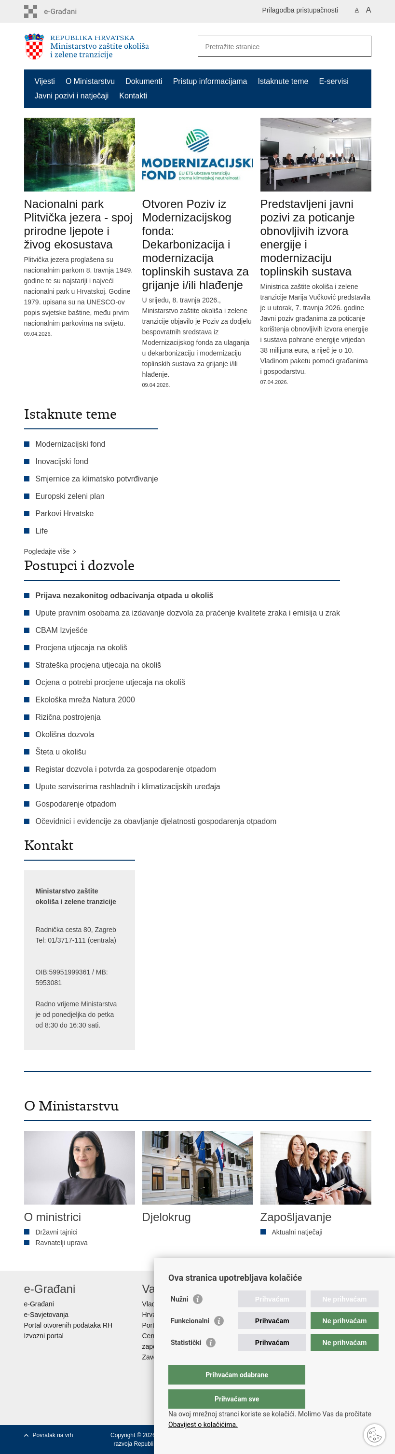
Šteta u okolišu (61, 752)
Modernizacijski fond (71, 444)
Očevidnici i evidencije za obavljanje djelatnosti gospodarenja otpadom (156, 821)
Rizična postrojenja (68, 717)
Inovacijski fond (62, 461)
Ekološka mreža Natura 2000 (85, 700)
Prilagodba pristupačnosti (300, 10)
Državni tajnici (57, 1232)
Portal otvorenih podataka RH (68, 1325)
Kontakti (133, 96)
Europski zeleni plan (70, 496)
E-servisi (333, 81)
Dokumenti (143, 81)
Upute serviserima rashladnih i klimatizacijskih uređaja (129, 786)
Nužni (179, 1318)
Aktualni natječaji (297, 1232)
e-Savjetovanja (46, 1314)
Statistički (186, 1362)
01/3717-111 (67, 940)
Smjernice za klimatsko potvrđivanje (97, 479)
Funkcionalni (190, 1340)
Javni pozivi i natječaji (72, 96)
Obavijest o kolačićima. (203, 1424)
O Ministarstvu (90, 81)
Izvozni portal (44, 1336)
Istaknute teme (283, 81)
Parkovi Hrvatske (65, 513)
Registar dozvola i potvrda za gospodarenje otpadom (126, 769)
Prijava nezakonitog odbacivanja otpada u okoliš (125, 595)
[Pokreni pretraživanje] (360, 46)
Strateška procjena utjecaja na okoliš (99, 665)
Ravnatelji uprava (62, 1243)
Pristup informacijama (210, 81)
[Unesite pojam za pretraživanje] (274, 47)
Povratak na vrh (53, 1435)
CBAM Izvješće (62, 630)
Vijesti (45, 81)
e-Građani (39, 1304)
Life (42, 531)
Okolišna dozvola (65, 734)
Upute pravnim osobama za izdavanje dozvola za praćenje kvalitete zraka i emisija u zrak (188, 613)
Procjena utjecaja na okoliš (81, 648)
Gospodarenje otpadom (76, 804)
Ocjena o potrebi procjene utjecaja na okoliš (110, 682)
